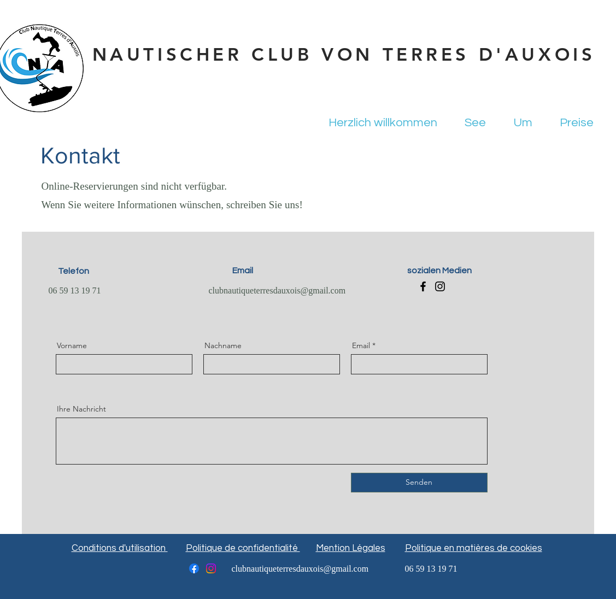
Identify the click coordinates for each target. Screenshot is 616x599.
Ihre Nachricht (81, 409)
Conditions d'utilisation (120, 548)
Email (361, 345)
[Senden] (419, 482)
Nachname (223, 345)
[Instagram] (440, 286)
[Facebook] (423, 286)
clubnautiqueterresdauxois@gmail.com (277, 291)
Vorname (72, 345)
